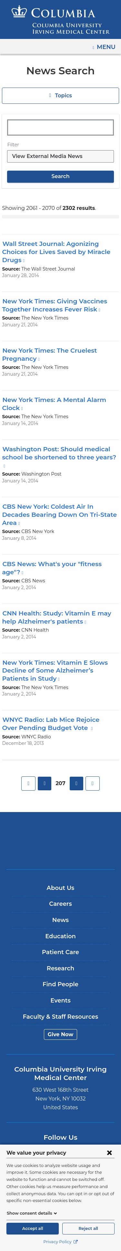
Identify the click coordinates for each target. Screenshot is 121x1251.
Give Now (60, 1026)
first (29, 775)
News (60, 912)
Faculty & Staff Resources (60, 1008)
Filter (12, 144)
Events (60, 993)
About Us (61, 880)
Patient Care (60, 944)
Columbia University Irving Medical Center (60, 823)
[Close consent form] (109, 1153)
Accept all (32, 1228)
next (76, 775)
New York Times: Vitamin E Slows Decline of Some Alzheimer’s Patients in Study (57, 662)
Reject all (88, 1228)
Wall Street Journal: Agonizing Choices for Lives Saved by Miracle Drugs (54, 251)
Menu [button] (107, 44)
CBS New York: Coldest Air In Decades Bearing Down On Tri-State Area (54, 506)
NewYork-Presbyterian (60, 843)
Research (60, 960)
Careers (60, 896)
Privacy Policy (60, 1241)
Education (60, 928)
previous (45, 775)
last (92, 775)
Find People (60, 976)
